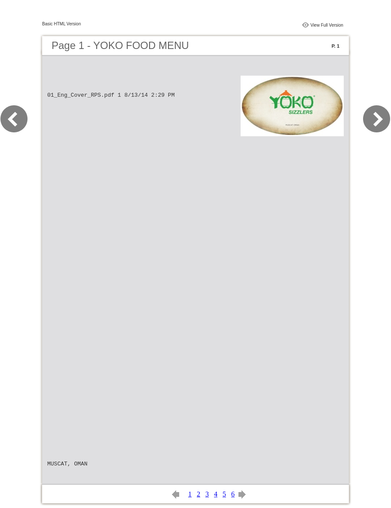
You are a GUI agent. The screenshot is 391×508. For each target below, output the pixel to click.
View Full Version (326, 25)
